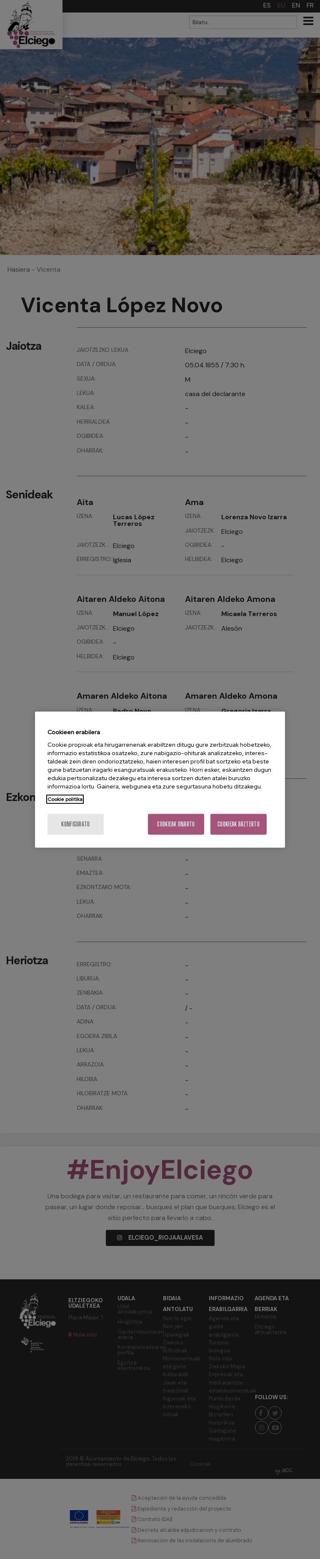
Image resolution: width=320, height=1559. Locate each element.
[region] (160, 779)
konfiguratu (75, 824)
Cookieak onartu (176, 824)
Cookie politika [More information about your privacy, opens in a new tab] (65, 799)
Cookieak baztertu (239, 824)
